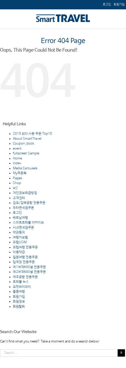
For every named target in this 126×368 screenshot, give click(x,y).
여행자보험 (20, 237)
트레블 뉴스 (21, 282)
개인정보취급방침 (25, 193)
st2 (15, 188)
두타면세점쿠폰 (23, 208)
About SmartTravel (27, 139)
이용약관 (19, 252)
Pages (17, 178)
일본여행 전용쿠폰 (25, 257)
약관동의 (19, 232)
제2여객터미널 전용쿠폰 (29, 272)
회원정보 (19, 301)
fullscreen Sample (26, 153)
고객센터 (19, 198)
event (17, 149)
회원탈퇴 (19, 307)
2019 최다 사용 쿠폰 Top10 (32, 134)
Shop (17, 183)
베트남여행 (20, 218)
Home (17, 158)
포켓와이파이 (22, 287)
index (17, 163)
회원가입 (19, 297)
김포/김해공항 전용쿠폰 (29, 203)
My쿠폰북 (20, 173)
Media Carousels (25, 168)
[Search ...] (59, 353)
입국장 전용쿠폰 (24, 262)
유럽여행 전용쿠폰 (25, 247)
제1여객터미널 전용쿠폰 (29, 267)
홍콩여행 (19, 292)
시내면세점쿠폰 (23, 228)
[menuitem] (119, 4)
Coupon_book (23, 144)
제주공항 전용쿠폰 (25, 277)
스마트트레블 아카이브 (28, 222)
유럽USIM (20, 242)
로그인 (17, 213)
